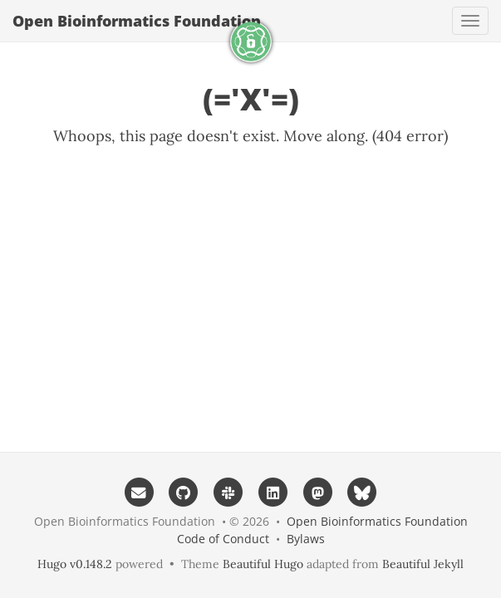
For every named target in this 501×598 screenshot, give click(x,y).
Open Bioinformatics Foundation (136, 21)
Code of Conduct (223, 539)
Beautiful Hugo (263, 563)
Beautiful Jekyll (423, 563)
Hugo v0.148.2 (74, 563)
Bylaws (306, 539)
